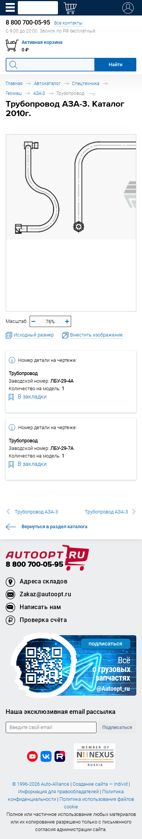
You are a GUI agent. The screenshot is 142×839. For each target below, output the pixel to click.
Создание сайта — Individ (100, 784)
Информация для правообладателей (58, 791)
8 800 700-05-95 (34, 564)
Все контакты (68, 23)
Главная (14, 83)
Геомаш (14, 93)
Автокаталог (47, 83)
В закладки (28, 396)
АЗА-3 (39, 93)
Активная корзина (42, 42)
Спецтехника (85, 83)
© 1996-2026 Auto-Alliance (40, 784)
